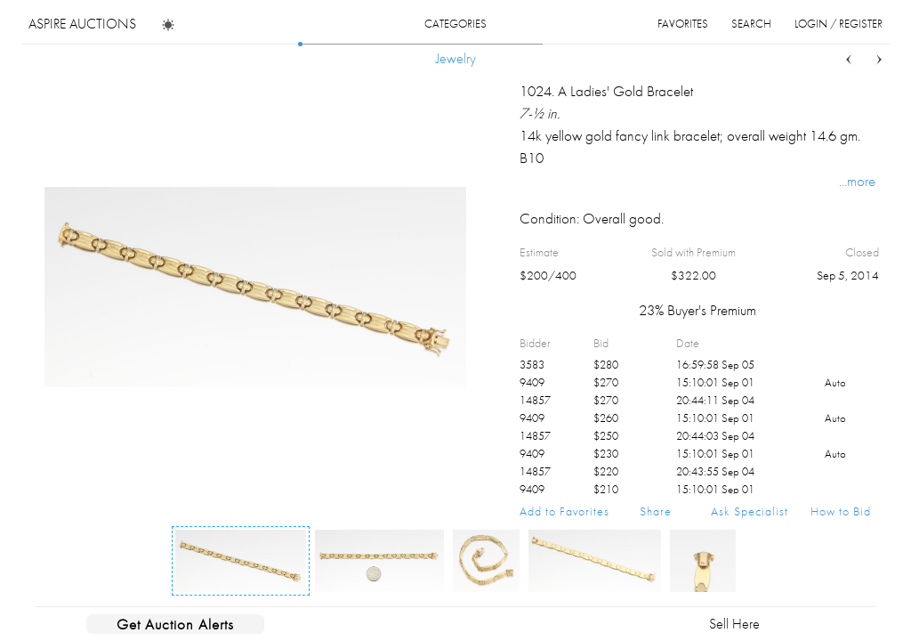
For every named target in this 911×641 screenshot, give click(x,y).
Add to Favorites (564, 511)
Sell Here (734, 623)
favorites (682, 23)
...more (857, 181)
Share (656, 511)
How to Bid (840, 511)
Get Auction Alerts (175, 624)
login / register (838, 23)
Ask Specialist (749, 511)
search (751, 23)
